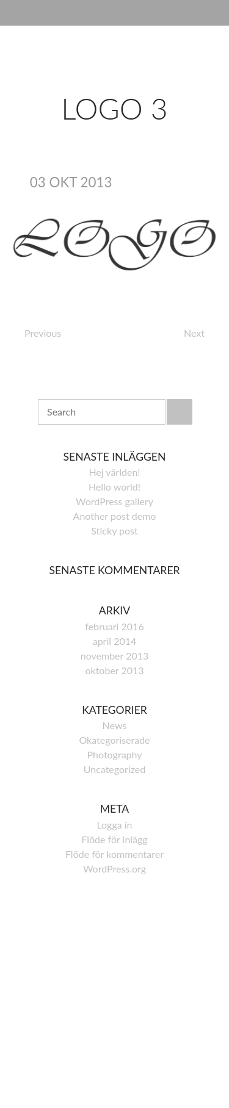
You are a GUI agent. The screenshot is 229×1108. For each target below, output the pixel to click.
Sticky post (114, 530)
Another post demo (114, 516)
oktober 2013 (114, 670)
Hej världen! (114, 472)
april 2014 (115, 641)
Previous (42, 333)
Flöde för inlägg (114, 839)
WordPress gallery (114, 501)
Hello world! (114, 486)
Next (194, 333)
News (115, 725)
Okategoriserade (114, 740)
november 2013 (115, 655)
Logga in (114, 824)
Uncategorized (115, 769)
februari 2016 (114, 626)
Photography (114, 754)
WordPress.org (114, 868)
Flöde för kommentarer (114, 854)
